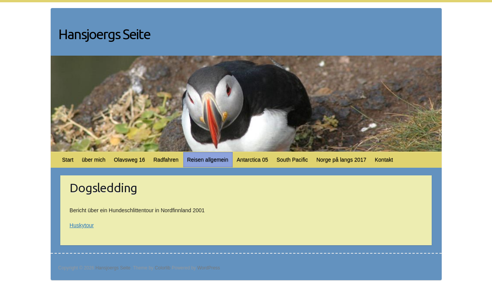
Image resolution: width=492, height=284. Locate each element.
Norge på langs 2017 (341, 160)
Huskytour (82, 225)
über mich (93, 160)
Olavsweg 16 (129, 160)
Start (68, 160)
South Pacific (292, 160)
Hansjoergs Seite (104, 34)
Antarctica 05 (252, 160)
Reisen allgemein (207, 160)
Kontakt (384, 160)
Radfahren (165, 160)
